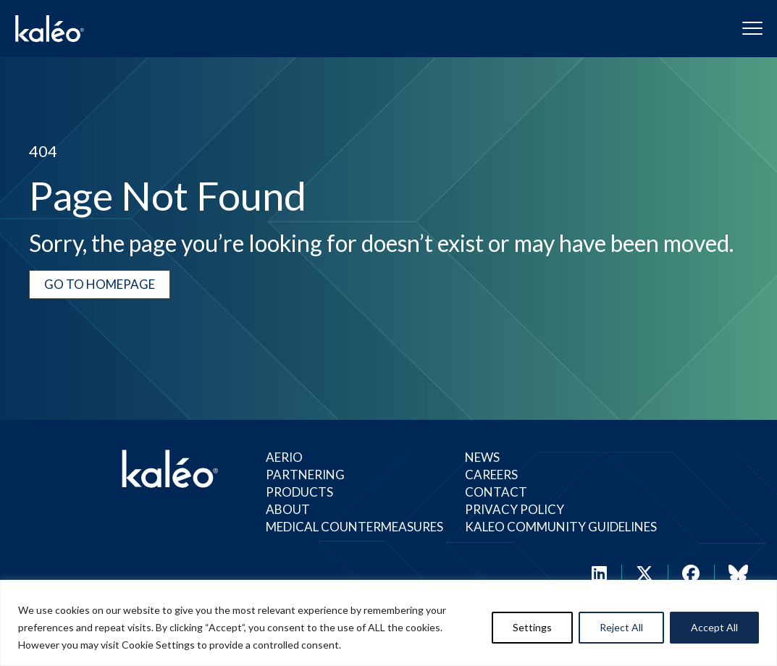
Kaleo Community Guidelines (561, 526)
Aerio (284, 457)
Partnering (305, 474)
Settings (532, 627)
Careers (491, 474)
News (482, 457)
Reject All (621, 627)
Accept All (714, 627)
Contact (496, 492)
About (288, 509)
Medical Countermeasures (354, 526)
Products (299, 492)
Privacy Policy (514, 509)
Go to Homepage (99, 284)
